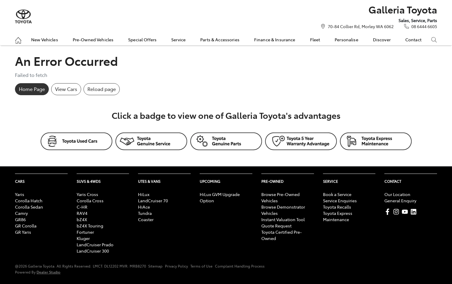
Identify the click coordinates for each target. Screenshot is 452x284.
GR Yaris (23, 232)
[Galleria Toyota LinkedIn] (414, 212)
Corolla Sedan (29, 207)
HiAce (144, 207)
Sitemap (155, 266)
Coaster (146, 219)
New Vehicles (44, 39)
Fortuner (85, 232)
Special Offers (142, 39)
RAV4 (82, 213)
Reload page (101, 89)
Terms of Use (201, 266)
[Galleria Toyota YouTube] (406, 212)
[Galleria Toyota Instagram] (397, 212)
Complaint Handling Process (240, 266)
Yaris (19, 194)
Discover (382, 39)
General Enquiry (400, 200)
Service (178, 39)
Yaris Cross (87, 194)
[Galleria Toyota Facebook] (388, 212)
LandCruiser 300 (93, 251)
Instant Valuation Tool (283, 219)
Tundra (145, 213)
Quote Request (276, 226)
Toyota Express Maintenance (337, 216)
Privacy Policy (176, 266)
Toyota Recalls (337, 207)
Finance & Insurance (274, 39)
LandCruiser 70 (153, 200)
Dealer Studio (48, 271)
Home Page (32, 89)
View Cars (66, 89)
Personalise (346, 39)
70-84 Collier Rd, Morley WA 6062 (361, 26)
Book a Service (337, 194)
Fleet (315, 39)
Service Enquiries (340, 200)
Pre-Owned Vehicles (93, 39)
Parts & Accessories (219, 39)
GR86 (20, 219)
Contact (413, 39)
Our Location (397, 194)
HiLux (143, 194)
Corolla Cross (90, 200)
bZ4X (82, 219)
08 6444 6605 (424, 26)
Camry (21, 213)
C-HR (82, 207)
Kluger (83, 238)
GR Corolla (26, 226)
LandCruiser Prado (95, 244)
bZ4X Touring (90, 226)
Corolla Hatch (29, 200)
